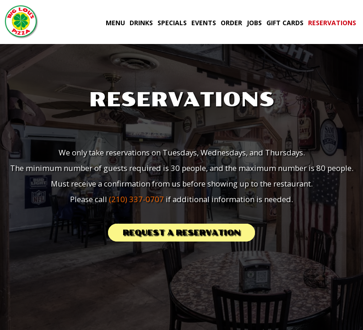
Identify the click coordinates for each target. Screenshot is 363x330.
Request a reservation (181, 232)
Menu (115, 22)
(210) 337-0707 (136, 199)
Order (231, 22)
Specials (172, 22)
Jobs (254, 22)
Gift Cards (284, 22)
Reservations (332, 22)
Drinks (141, 22)
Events (203, 22)
